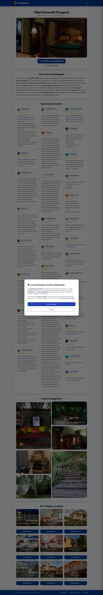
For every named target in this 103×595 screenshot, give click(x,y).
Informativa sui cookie (67, 298)
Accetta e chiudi (51, 304)
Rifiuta (51, 309)
